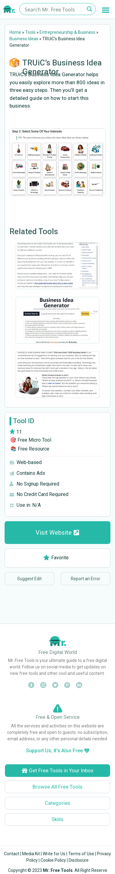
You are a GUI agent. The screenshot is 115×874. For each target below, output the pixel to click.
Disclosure (79, 860)
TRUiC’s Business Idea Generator (62, 67)
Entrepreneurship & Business (67, 32)
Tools (30, 32)
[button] (106, 10)
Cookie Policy (53, 860)
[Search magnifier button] (90, 9)
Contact (11, 853)
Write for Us (54, 853)
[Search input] (54, 9)
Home (15, 32)
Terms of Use (81, 853)
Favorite (56, 557)
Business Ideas (24, 38)
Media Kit (31, 853)
